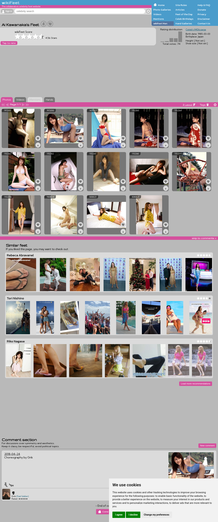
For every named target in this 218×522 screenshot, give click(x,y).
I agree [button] (118, 514)
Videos (157, 14)
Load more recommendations (195, 383)
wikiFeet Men (160, 23)
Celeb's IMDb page (196, 29)
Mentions (158, 19)
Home (161, 5)
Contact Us (204, 23)
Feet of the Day (184, 14)
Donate (202, 10)
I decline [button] (133, 514)
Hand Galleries (183, 23)
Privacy (202, 14)
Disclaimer (204, 19)
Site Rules (181, 5)
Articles (179, 10)
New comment (207, 445)
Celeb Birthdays (184, 19)
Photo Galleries (162, 10)
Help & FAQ (204, 5)
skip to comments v (204, 238)
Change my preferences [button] (156, 514)
